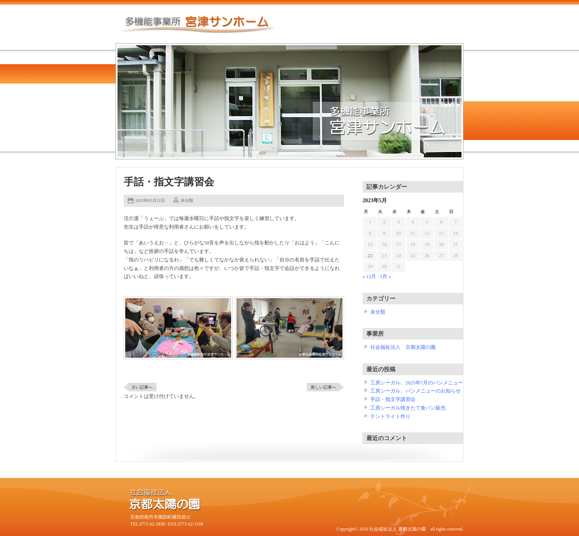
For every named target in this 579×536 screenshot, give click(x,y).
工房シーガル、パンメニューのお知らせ (415, 391)
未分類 (187, 200)
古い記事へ (142, 387)
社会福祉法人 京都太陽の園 (403, 347)
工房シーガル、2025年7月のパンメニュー (416, 383)
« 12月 (369, 276)
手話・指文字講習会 (393, 399)
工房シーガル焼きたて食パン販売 (408, 408)
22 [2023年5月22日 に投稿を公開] (370, 255)
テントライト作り (390, 416)
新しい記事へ (323, 387)
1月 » (385, 276)
